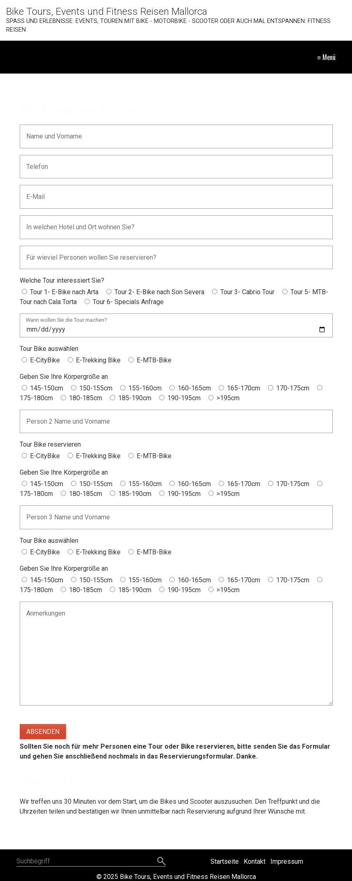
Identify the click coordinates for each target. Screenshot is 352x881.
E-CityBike (45, 360)
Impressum (286, 861)
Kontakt (254, 861)
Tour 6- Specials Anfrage (128, 302)
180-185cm (85, 398)
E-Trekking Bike (98, 360)
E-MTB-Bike (154, 360)
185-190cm (134, 398)
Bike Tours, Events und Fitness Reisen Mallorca (106, 11)
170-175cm (292, 388)
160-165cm (194, 388)
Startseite (224, 861)
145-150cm (46, 388)
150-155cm (95, 388)
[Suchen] (161, 862)
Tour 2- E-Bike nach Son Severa (159, 292)
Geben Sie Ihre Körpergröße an (64, 377)
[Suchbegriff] (91, 862)
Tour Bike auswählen (49, 349)
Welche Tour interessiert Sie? (62, 280)
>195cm (228, 398)
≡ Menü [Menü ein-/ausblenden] (326, 57)
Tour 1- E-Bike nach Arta (64, 292)
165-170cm (243, 388)
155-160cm (145, 388)
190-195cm (184, 398)
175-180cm (36, 398)
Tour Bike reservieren (50, 444)
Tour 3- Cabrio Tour (247, 292)
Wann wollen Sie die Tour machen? (66, 320)
